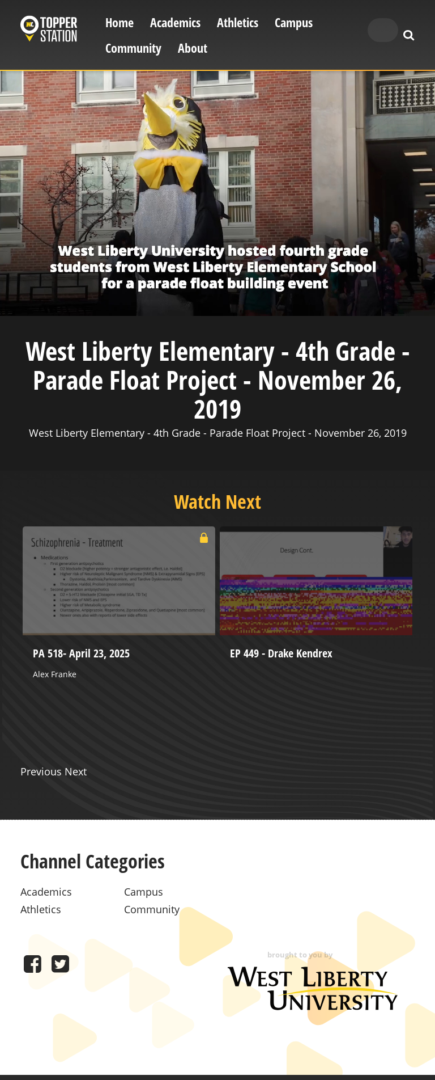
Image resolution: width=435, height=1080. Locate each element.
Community (133, 48)
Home (119, 22)
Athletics (237, 22)
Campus (294, 22)
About (192, 48)
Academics (175, 22)
